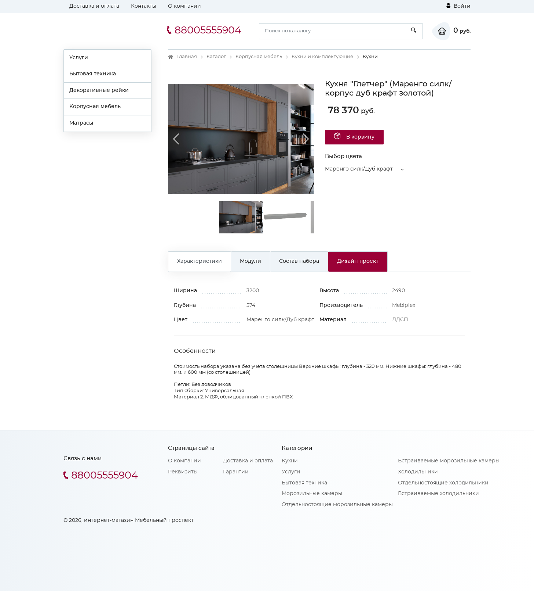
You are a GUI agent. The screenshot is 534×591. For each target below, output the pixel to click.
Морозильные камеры (312, 493)
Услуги (78, 57)
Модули (250, 261)
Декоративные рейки (99, 90)
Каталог (216, 56)
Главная (187, 56)
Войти (458, 6)
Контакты (143, 6)
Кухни (290, 460)
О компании (184, 6)
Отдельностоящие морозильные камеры (337, 504)
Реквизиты (183, 471)
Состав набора (299, 261)
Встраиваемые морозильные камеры (449, 460)
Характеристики (199, 261)
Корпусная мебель (95, 106)
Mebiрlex (403, 305)
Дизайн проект (357, 261)
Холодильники (418, 471)
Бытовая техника (92, 73)
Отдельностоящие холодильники (443, 483)
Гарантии (236, 471)
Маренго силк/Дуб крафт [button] (359, 169)
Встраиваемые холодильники (438, 493)
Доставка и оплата (94, 6)
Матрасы (81, 123)
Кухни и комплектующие (322, 56)
